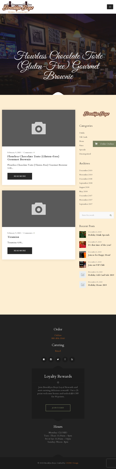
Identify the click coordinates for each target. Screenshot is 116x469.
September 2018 (85, 183)
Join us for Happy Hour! (99, 255)
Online (58, 335)
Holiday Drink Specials (99, 235)
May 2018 (83, 191)
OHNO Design (72, 463)
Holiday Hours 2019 (97, 285)
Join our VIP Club (96, 265)
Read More (20, 176)
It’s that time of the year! (99, 245)
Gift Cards (83, 137)
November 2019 (85, 175)
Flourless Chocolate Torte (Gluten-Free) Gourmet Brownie (33, 158)
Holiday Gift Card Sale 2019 (101, 275)
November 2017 (85, 200)
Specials (82, 149)
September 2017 (85, 204)
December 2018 (85, 179)
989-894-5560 (58, 338)
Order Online (103, 144)
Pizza (81, 145)
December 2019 (85, 170)
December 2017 (85, 196)
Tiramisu (13, 237)
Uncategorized (85, 154)
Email (58, 350)
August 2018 (84, 187)
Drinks (81, 133)
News (81, 141)
